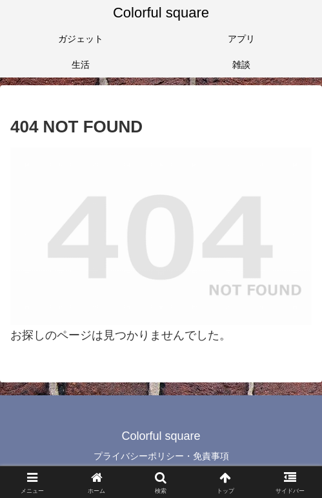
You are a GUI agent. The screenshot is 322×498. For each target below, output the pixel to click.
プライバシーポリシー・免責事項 (161, 456)
